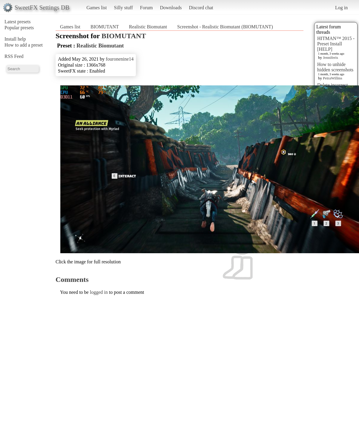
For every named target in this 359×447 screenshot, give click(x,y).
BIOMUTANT (104, 26)
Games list (97, 7)
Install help (15, 39)
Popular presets (19, 27)
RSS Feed (14, 56)
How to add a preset (23, 44)
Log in (341, 7)
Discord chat (201, 7)
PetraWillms (332, 78)
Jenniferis (330, 57)
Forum (146, 7)
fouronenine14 (120, 59)
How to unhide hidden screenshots (335, 67)
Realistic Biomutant (148, 26)
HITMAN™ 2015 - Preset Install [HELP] (336, 44)
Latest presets (17, 21)
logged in (99, 292)
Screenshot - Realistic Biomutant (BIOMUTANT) (225, 26)
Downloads (171, 7)
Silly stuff (123, 7)
